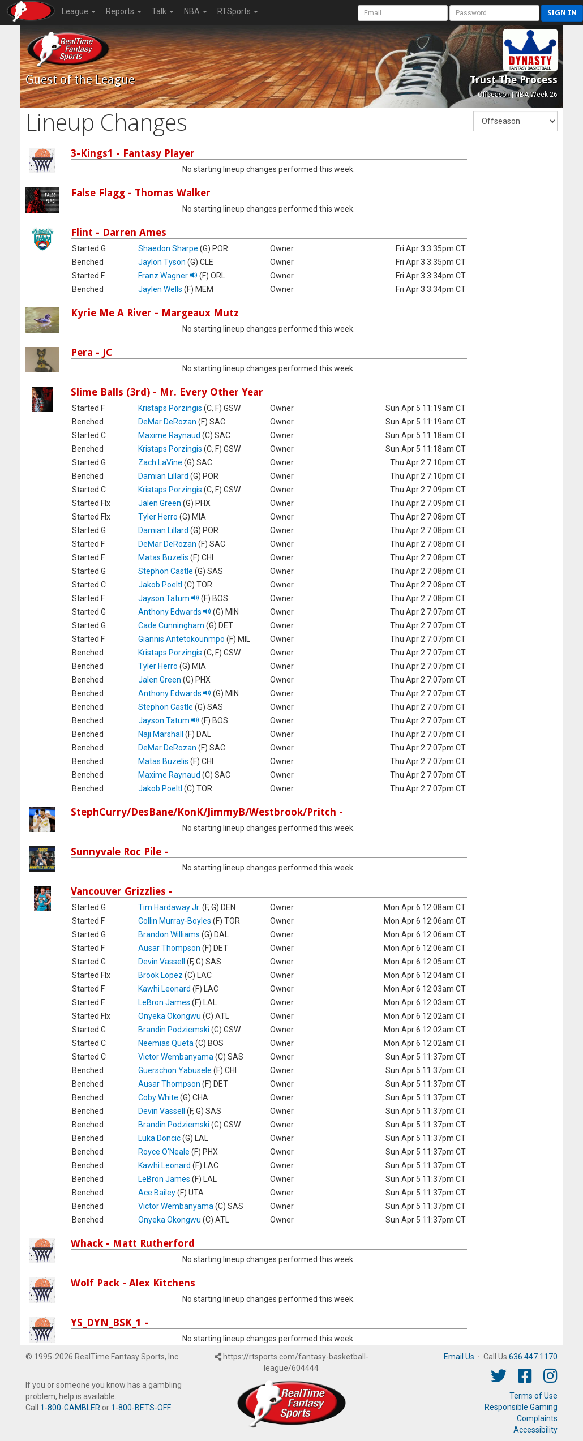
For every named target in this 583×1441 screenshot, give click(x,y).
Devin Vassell (161, 961)
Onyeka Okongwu (169, 1015)
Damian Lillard (163, 476)
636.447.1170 (533, 1356)
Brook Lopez (160, 975)
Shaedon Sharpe (168, 248)
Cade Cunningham (171, 625)
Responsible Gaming (521, 1407)
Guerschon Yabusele (175, 1070)
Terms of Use (533, 1395)
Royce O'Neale (164, 1151)
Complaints (537, 1418)
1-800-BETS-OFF (140, 1407)
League (79, 11)
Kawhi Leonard (164, 988)
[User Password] (494, 13)
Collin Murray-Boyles (174, 920)
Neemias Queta (166, 1043)
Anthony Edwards (174, 611)
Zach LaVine (160, 462)
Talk (163, 11)
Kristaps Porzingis (170, 408)
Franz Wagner (168, 275)
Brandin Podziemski (173, 1029)
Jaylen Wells (160, 289)
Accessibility (535, 1429)
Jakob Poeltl (160, 584)
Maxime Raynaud (169, 435)
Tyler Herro (158, 516)
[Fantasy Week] (515, 121)
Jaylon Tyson (162, 262)
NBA (195, 11)
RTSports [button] (237, 11)
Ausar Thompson (169, 948)
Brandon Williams (169, 934)
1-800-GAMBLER (70, 1407)
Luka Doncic (159, 1138)
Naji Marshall (160, 734)
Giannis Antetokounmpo (181, 639)
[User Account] (403, 13)
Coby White (158, 1097)
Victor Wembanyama (175, 1056)
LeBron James (164, 1002)
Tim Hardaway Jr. (169, 907)
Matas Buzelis (163, 557)
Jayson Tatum (168, 598)
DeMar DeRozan (167, 421)
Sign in (562, 12)
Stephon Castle (165, 571)
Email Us (459, 1356)
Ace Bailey (156, 1192)
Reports (124, 11)
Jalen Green (159, 503)
